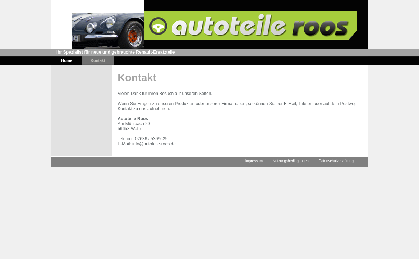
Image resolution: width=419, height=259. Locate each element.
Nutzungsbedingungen (291, 161)
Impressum (254, 161)
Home (66, 60)
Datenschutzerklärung (336, 161)
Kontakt (98, 60)
